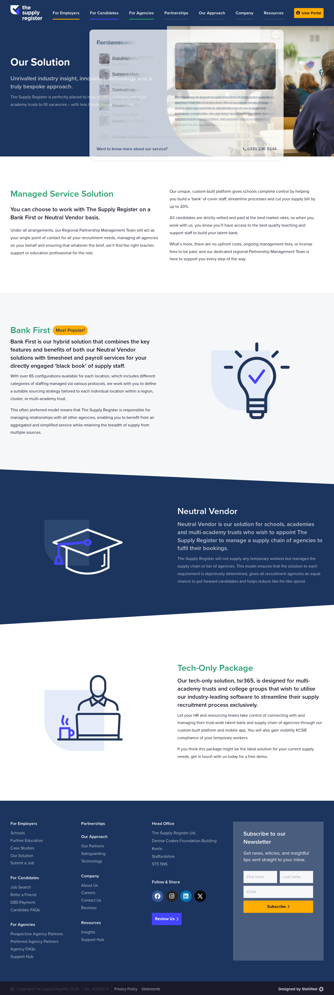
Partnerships (93, 821)
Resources (91, 920)
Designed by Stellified (297, 987)
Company (90, 874)
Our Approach (94, 834)
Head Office (163, 821)
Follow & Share (166, 880)
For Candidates (24, 876)
